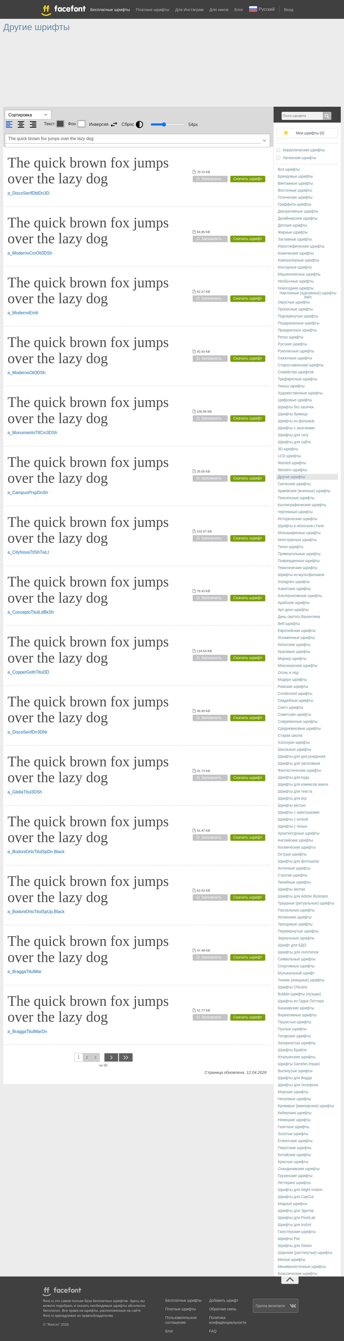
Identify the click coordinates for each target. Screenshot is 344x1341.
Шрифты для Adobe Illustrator (303, 896)
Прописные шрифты (295, 309)
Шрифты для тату (293, 435)
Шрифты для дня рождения (301, 756)
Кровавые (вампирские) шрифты (306, 1106)
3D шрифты (288, 449)
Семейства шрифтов (296, 372)
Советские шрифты (294, 715)
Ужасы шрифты (291, 386)
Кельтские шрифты (294, 645)
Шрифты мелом (291, 889)
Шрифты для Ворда (295, 1078)
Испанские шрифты (294, 917)
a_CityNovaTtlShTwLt (28, 552)
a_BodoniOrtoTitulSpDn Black (36, 851)
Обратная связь (222, 1309)
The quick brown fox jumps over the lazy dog (88, 171)
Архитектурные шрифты (299, 833)
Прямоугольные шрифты (299, 554)
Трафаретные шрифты (297, 379)
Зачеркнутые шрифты (297, 1043)
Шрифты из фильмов (296, 421)
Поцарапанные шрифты (298, 323)
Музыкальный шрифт (296, 973)
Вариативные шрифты (297, 1015)
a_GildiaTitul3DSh (25, 792)
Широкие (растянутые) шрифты (305, 1253)
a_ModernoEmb (23, 312)
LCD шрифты (289, 456)
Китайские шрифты (294, 1155)
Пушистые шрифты (294, 1022)
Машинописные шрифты (299, 274)
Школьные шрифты (294, 750)
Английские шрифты (295, 840)
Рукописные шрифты (296, 351)
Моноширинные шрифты (299, 533)
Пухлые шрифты (292, 1029)
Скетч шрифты (290, 708)
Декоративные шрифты (298, 211)
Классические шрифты (297, 1274)
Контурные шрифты (295, 267)
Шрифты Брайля (292, 1050)
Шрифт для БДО (292, 945)
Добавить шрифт (223, 1301)
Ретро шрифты (290, 337)
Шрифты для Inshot (294, 1225)
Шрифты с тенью (292, 826)
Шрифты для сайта (294, 442)
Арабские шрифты (294, 603)
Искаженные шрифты (296, 638)
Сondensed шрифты (295, 694)
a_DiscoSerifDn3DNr (28, 732)
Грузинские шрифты (295, 1176)
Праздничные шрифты (297, 330)
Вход (288, 9)
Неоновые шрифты (294, 1099)
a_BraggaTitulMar (25, 971)
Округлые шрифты (294, 302)
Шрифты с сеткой (293, 819)
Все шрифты (289, 169)
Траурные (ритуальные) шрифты (306, 903)
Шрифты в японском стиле (301, 526)
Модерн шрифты (292, 680)
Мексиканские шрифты (298, 666)
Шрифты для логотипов (298, 952)
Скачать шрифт (247, 178)
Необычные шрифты (296, 281)
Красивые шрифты (294, 652)
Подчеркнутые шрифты (298, 316)
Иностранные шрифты (297, 540)
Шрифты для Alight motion (300, 1190)
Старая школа (290, 736)
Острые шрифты (292, 854)
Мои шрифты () (310, 133)
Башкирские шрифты (296, 1008)
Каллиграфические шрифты (302, 505)
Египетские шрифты (295, 1141)
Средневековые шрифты (299, 729)
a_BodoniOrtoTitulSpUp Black (36, 911)
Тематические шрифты (297, 568)
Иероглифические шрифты (301, 246)
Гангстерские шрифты (297, 1232)
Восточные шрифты (295, 190)
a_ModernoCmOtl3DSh (30, 253)
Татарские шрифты (294, 1036)
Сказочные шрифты (295, 358)
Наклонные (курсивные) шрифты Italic (308, 295)
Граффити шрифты (294, 204)
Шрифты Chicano (292, 987)
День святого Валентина (299, 617)
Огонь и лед (288, 673)
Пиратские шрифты (294, 1148)
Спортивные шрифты (296, 966)
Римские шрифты (293, 687)
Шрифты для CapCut (296, 1197)
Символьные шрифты (297, 959)
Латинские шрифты (299, 158)
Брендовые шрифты (295, 176)
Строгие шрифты (292, 875)
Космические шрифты (297, 847)
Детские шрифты (292, 225)
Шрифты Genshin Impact (299, 1064)
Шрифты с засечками (296, 428)
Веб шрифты (289, 624)
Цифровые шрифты (295, 400)
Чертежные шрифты (295, 512)
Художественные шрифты (300, 393)
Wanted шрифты (292, 463)
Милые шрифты (291, 1260)
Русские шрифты (292, 344)
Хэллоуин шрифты (294, 743)
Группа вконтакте (276, 1306)
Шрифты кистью (292, 805)
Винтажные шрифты (295, 183)
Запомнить (211, 178)
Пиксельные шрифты (296, 498)
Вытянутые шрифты (295, 1071)
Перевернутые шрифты (298, 931)
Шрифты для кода (293, 777)
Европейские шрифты (297, 631)
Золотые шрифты (293, 1134)
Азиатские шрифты (294, 589)
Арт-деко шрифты (293, 610)
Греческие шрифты (294, 484)
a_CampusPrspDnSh (28, 492)
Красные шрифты (293, 1162)
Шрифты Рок (289, 1239)
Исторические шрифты (297, 519)
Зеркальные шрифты (296, 938)
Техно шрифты (290, 547)
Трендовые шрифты (295, 924)
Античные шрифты (294, 868)
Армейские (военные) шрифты (304, 491)
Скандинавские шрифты (299, 1169)
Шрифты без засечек (296, 407)
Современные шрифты (298, 722)
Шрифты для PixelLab (296, 1218)
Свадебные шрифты (295, 701)
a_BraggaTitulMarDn (27, 1031)
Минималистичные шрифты (302, 1267)
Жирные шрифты (293, 232)
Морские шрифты (293, 1092)
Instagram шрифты (294, 582)
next (111, 1057)
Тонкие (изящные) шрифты (301, 980)
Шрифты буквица (292, 414)
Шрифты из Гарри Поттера (301, 1001)
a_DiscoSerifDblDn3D (28, 193)
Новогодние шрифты (296, 288)
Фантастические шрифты (299, 770)
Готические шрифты (295, 197)
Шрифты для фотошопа (298, 861)
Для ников (218, 9)
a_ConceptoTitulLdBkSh (31, 612)
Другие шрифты (291, 477)
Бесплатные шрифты (110, 9)
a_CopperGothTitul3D (28, 672)
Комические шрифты (296, 253)
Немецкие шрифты (294, 1120)
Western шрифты (292, 470)
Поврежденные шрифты (299, 561)
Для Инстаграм (189, 9)
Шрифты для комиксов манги (303, 784)
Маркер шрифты (292, 659)
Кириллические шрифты (304, 150)
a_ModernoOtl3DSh (26, 372)
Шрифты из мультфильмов (301, 575)
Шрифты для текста (295, 791)
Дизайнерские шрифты (298, 218)
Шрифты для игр (292, 798)
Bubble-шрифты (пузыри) (299, 994)
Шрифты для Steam (295, 1246)
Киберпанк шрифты (294, 1113)
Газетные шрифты (293, 1127)
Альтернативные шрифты (300, 596)
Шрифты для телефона (298, 1085)
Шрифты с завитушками (299, 812)
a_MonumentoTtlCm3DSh (32, 432)
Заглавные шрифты (295, 239)
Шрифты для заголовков (299, 763)
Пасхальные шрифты (296, 910)
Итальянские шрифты (297, 1057)
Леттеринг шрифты (294, 1183)
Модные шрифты (292, 1204)
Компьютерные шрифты (298, 260)
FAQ (212, 1331)
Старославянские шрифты (301, 365)
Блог (238, 9)
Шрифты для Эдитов (296, 1211)
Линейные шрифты (294, 882)
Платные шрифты (152, 9)
